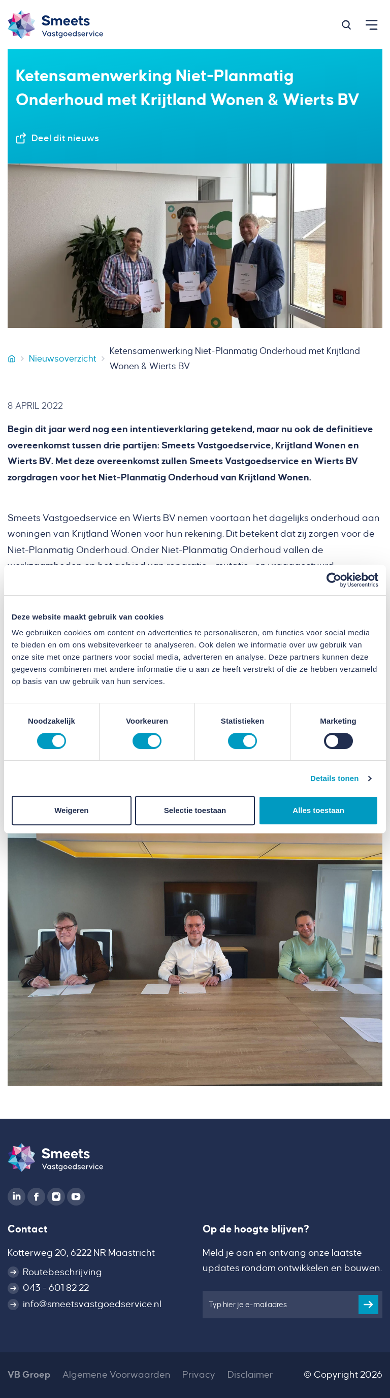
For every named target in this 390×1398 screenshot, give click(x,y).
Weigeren (71, 810)
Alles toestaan (318, 810)
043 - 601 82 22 (56, 1288)
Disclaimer (250, 1375)
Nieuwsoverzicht (62, 358)
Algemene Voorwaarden (116, 1375)
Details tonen (334, 778)
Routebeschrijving (62, 1272)
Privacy (198, 1375)
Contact (28, 1228)
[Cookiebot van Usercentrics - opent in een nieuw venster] (333, 580)
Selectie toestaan (195, 810)
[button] (346, 25)
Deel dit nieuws (65, 138)
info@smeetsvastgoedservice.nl (92, 1304)
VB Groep (29, 1375)
